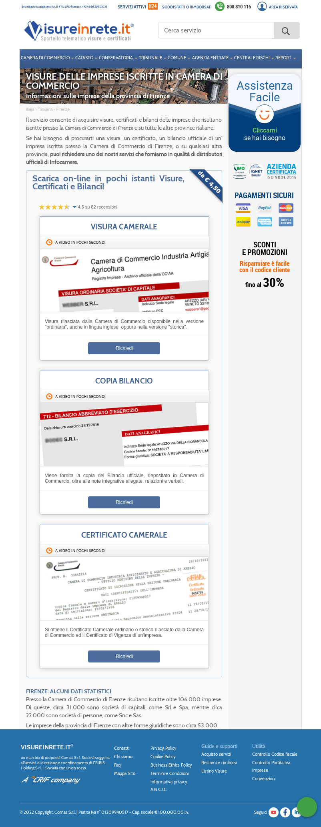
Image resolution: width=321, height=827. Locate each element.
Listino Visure (214, 771)
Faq (117, 765)
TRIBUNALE (150, 57)
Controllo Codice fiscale (274, 754)
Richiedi (124, 348)
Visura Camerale (124, 226)
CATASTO (84, 57)
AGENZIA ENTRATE (210, 57)
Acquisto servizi (216, 754)
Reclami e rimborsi (219, 762)
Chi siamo (123, 756)
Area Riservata (283, 7)
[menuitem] (47, 58)
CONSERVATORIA (116, 57)
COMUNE (177, 57)
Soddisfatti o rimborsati (187, 7)
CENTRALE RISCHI (252, 57)
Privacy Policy (163, 748)
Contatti (121, 748)
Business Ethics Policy (171, 765)
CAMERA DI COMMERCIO (45, 57)
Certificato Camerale (124, 535)
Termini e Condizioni (169, 773)
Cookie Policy (163, 756)
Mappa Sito (124, 773)
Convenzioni (263, 778)
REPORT (283, 57)
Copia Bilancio (124, 380)
